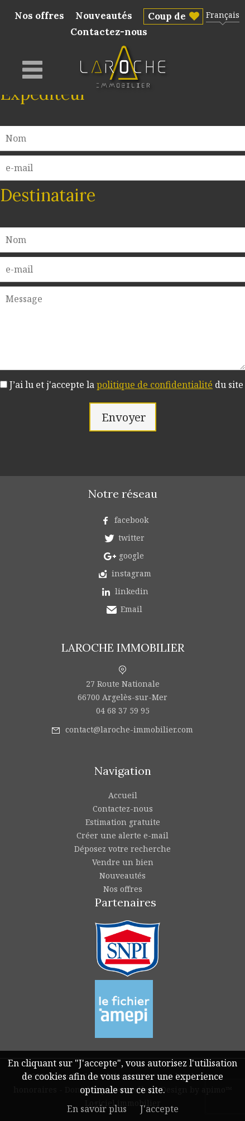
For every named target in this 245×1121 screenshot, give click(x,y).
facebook (131, 520)
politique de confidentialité (155, 384)
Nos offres (39, 15)
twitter (131, 537)
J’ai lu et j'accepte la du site (126, 384)
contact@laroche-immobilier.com (129, 729)
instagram (131, 573)
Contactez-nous (108, 32)
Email (131, 609)
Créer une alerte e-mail (122, 835)
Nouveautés (103, 15)
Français (222, 14)
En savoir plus (97, 1109)
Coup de (167, 16)
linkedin (131, 591)
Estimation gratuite (122, 822)
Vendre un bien (122, 862)
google (131, 555)
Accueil (122, 795)
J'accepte (159, 1109)
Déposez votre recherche (122, 848)
